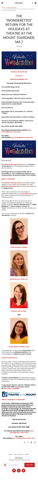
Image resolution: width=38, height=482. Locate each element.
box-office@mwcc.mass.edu (22, 432)
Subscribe (29, 465)
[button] (2, 3)
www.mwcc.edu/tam (11, 388)
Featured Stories (11, 7)
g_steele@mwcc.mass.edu (22, 137)
